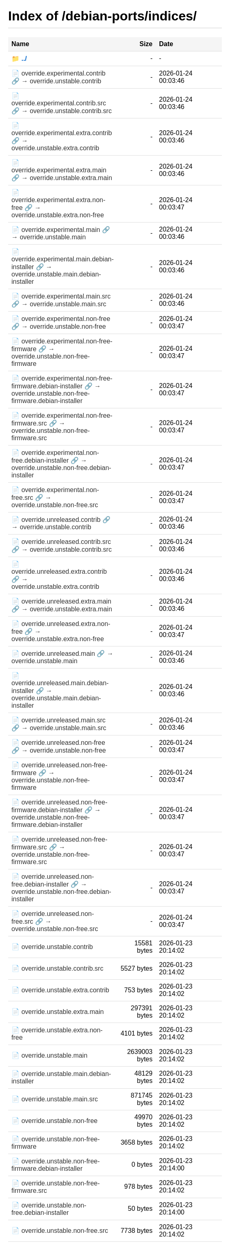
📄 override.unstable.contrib (52, 946)
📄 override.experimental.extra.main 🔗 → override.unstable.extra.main (61, 170)
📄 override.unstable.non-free (54, 1120)
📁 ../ (19, 58)
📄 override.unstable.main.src (54, 1099)
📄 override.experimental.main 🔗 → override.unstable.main (60, 233)
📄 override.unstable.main (49, 1055)
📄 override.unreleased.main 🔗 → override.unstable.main (62, 657)
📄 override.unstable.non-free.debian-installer (48, 1209)
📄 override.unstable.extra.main (57, 1011)
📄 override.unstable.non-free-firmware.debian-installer (55, 1165)
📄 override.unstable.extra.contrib (60, 990)
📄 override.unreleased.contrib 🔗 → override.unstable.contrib (61, 523)
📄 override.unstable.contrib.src (57, 968)
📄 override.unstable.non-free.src (59, 1230)
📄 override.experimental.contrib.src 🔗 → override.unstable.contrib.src (61, 103)
